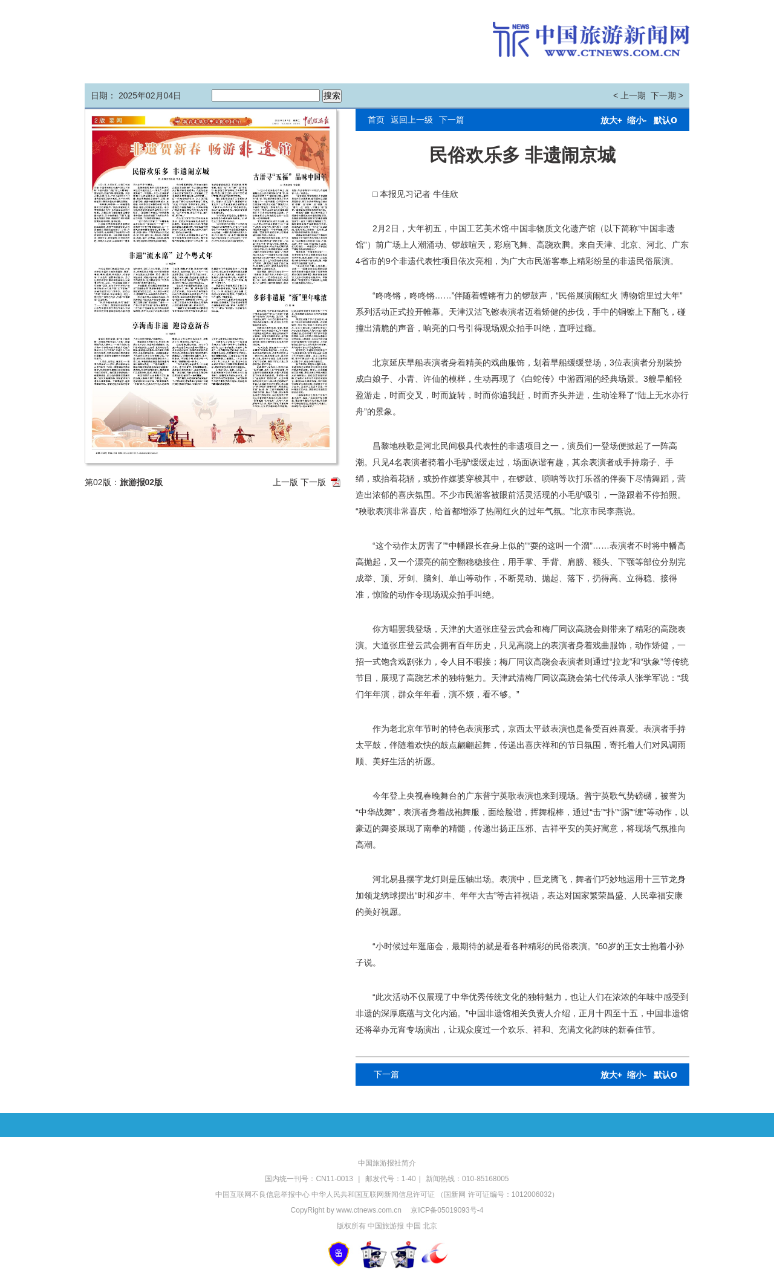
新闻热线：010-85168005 (467, 1179)
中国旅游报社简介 (387, 1163)
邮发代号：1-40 (390, 1179)
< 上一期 (629, 95)
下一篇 (451, 119)
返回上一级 (412, 119)
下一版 (313, 482)
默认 (665, 120)
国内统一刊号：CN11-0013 (310, 1179)
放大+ (611, 120)
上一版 (285, 482)
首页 (376, 119)
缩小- (637, 120)
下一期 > (667, 95)
